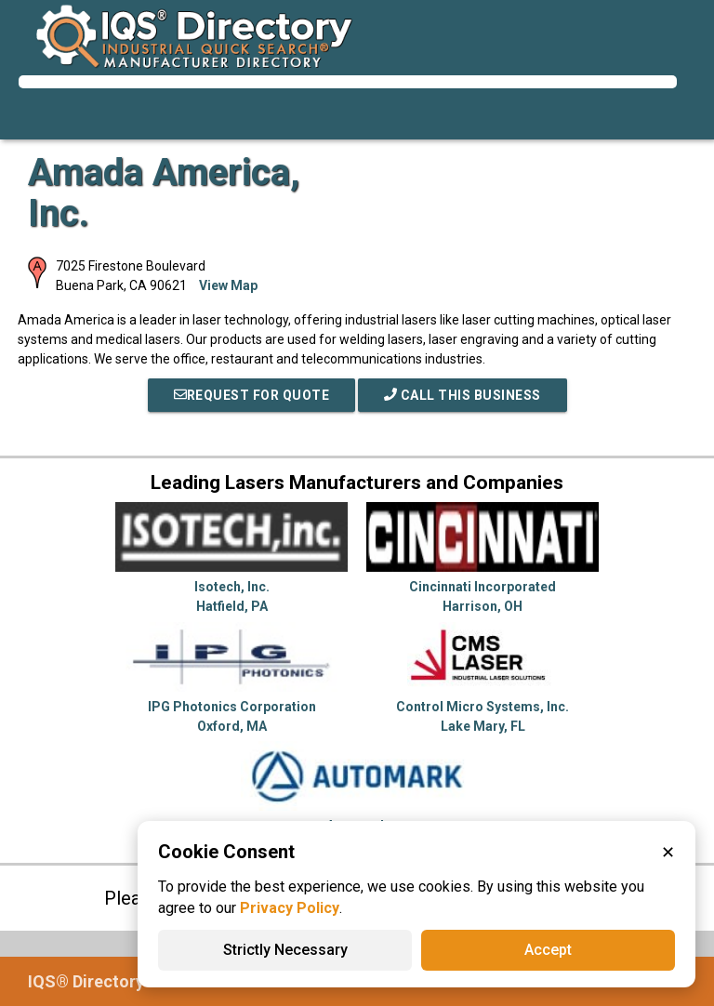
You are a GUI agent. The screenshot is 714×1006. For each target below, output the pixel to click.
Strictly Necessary (285, 950)
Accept (548, 950)
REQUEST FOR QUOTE (252, 395)
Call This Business (462, 395)
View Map (228, 285)
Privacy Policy (289, 908)
